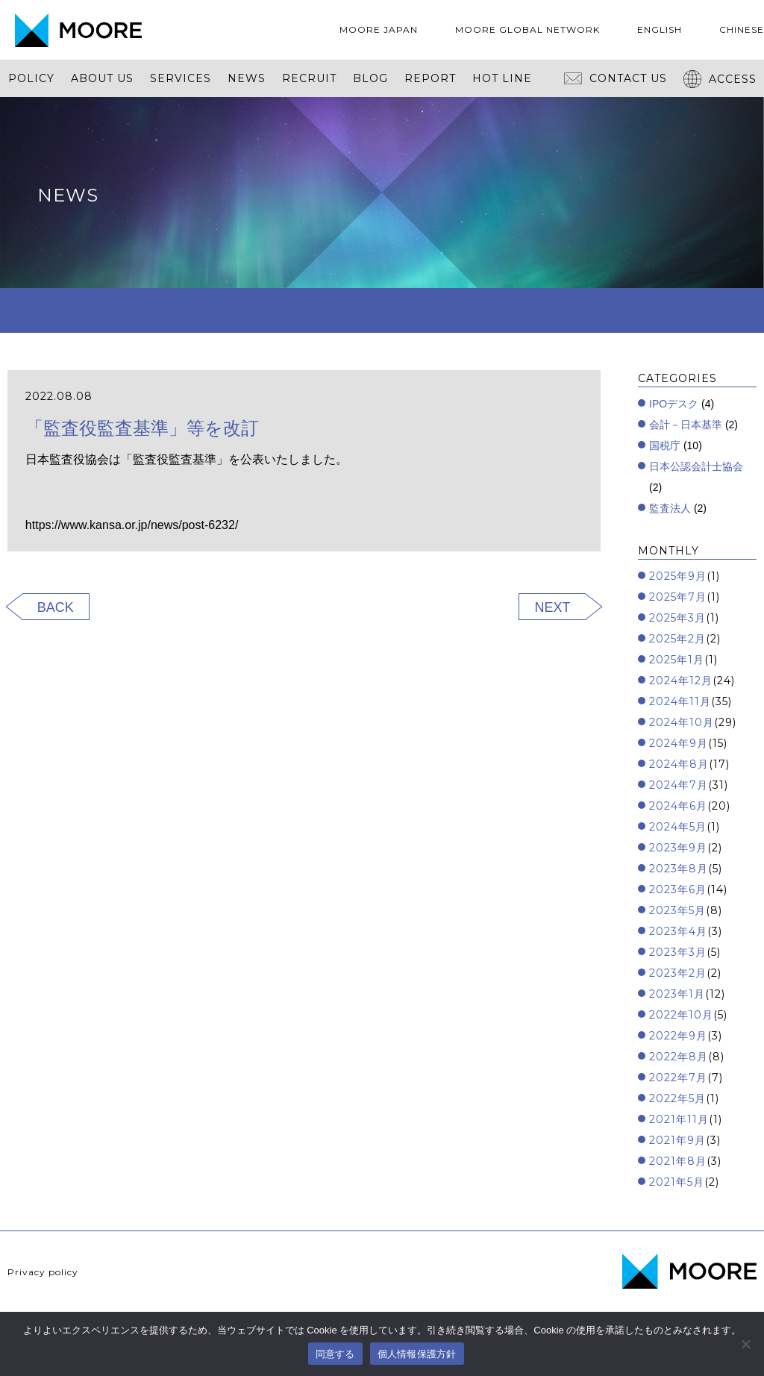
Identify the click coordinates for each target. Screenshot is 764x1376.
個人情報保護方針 (417, 1354)
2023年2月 (678, 973)
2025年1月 (676, 659)
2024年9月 (678, 743)
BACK (55, 607)
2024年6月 (678, 806)
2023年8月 (678, 868)
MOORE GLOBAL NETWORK (527, 29)
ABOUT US (102, 78)
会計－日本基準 (685, 425)
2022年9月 (678, 1035)
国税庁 (664, 445)
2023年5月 (677, 910)
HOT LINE (502, 78)
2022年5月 (677, 1098)
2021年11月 (679, 1119)
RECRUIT (309, 78)
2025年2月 (677, 638)
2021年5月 (676, 1182)
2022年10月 (681, 1015)
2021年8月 (678, 1161)
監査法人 (670, 508)
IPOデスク (673, 404)
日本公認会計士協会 (696, 466)
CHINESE (741, 29)
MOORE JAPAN (378, 29)
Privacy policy (42, 1272)
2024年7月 (678, 785)
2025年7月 (678, 597)
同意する (335, 1354)
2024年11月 (680, 701)
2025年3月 (677, 618)
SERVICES (180, 78)
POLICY (31, 78)
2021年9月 (677, 1140)
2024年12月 (681, 680)
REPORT (430, 78)
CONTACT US (615, 78)
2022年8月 (678, 1056)
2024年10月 (681, 722)
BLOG (370, 78)
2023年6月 (678, 889)
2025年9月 (678, 576)
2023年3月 (678, 952)
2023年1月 (677, 994)
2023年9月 (678, 847)
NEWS (247, 78)
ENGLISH (659, 29)
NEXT (552, 607)
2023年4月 (678, 931)
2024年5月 (678, 827)
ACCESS (720, 79)
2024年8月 (679, 764)
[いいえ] (745, 1343)
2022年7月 (678, 1077)
